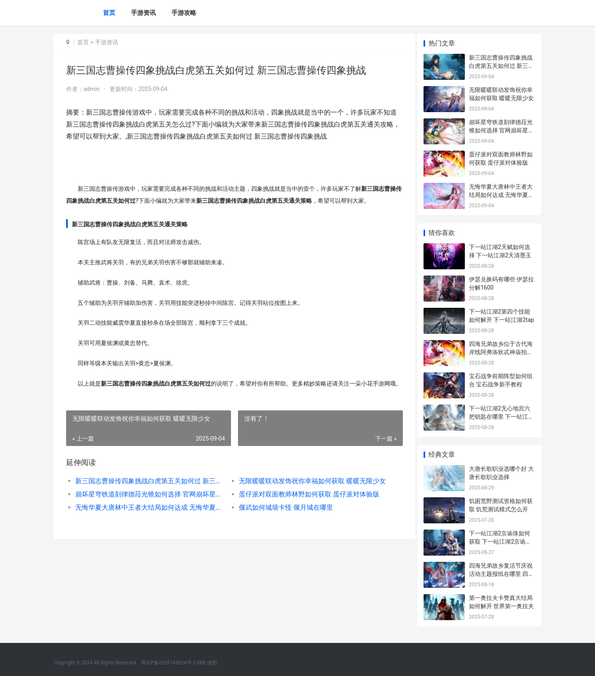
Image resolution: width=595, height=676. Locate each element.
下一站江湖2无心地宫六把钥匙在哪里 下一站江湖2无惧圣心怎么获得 (501, 416)
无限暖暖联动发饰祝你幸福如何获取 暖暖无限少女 (308, 493)
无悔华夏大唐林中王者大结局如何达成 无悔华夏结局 (147, 519)
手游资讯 (143, 13)
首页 (109, 13)
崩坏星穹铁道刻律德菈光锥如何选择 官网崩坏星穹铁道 (147, 506)
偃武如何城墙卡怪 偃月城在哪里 (283, 519)
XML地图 (207, 663)
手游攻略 (183, 13)
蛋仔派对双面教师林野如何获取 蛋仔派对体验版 (306, 506)
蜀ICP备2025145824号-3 (168, 663)
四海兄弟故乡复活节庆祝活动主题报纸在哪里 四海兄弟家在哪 (501, 573)
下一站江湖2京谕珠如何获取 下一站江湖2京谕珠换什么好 (500, 541)
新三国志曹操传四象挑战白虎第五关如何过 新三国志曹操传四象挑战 (147, 493)
